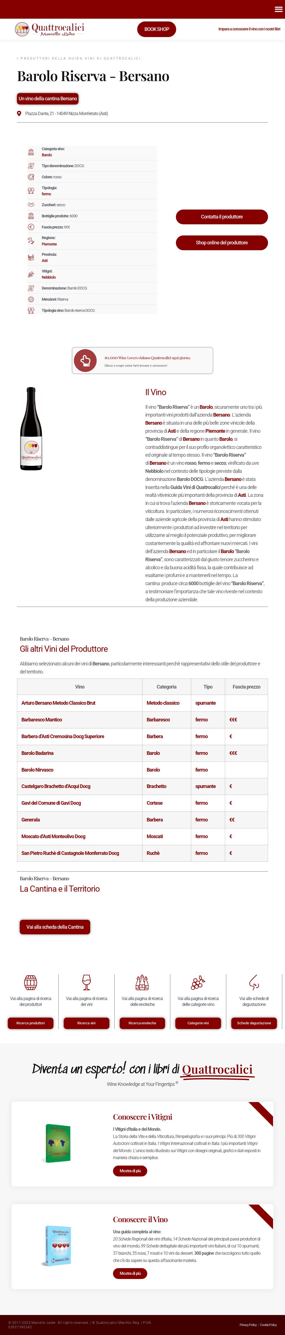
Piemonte (49, 244)
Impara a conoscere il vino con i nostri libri (249, 29)
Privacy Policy (248, 1325)
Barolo (47, 155)
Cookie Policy (268, 1325)
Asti (45, 260)
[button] (278, 9)
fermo (46, 194)
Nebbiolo (49, 277)
